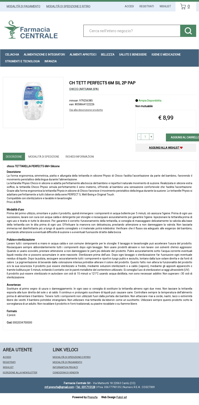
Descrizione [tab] (14, 156)
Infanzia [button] (50, 61)
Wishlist (165, 6)
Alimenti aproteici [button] (83, 54)
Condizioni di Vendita (66, 372)
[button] (139, 136)
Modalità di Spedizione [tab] (43, 156)
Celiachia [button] (12, 54)
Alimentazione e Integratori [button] (44, 54)
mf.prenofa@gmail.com (59, 387)
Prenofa (92, 397)
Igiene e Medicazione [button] (166, 54)
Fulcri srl (121, 397)
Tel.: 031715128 (85, 387)
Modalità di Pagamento (23, 6)
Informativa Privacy (65, 367)
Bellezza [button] (107, 54)
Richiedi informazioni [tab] (80, 156)
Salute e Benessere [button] (133, 54)
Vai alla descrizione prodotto (86, 109)
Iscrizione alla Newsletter (20, 372)
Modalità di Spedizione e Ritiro (68, 6)
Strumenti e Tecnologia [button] (22, 61)
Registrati (146, 6)
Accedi (129, 6)
